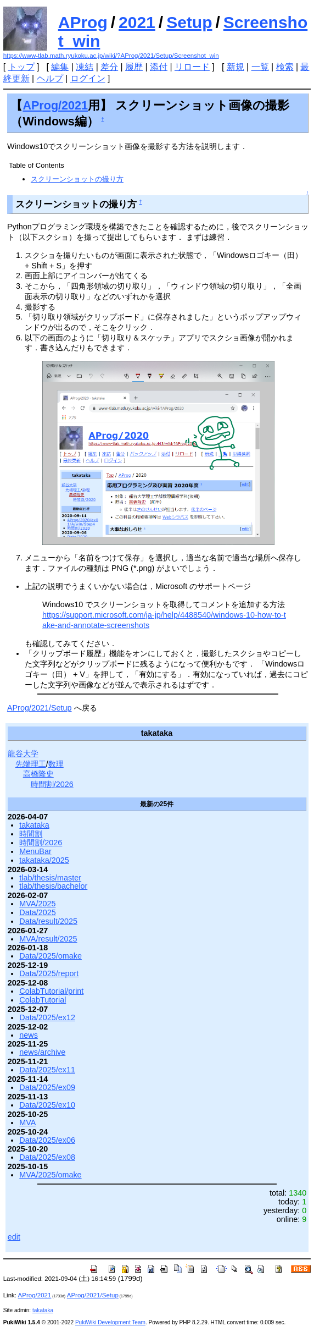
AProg (83, 22)
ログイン (87, 78)
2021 (137, 22)
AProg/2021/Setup (39, 707)
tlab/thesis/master (50, 877)
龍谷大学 (23, 753)
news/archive (42, 1052)
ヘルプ (50, 78)
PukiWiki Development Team (110, 1322)
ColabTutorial (42, 999)
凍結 (84, 66)
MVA (27, 1122)
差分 (109, 66)
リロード (192, 66)
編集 (60, 66)
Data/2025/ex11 (47, 1069)
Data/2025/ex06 (47, 1140)
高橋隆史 (38, 773)
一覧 (260, 66)
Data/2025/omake (50, 955)
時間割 (30, 833)
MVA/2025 (37, 903)
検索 (285, 66)
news (28, 1035)
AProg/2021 (55, 105)
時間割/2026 (52, 784)
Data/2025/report (48, 973)
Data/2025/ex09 (47, 1087)
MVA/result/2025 (48, 938)
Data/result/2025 (48, 921)
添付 (158, 66)
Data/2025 (37, 912)
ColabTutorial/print (51, 991)
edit (14, 1236)
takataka (34, 825)
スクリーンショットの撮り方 (77, 179)
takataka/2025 (44, 860)
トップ (21, 66)
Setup (189, 22)
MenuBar (35, 851)
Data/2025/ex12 (47, 1017)
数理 (56, 763)
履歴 (134, 66)
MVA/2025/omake (50, 1174)
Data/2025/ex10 (47, 1104)
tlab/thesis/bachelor (53, 886)
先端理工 (30, 763)
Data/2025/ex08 (47, 1157)
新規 (235, 66)
